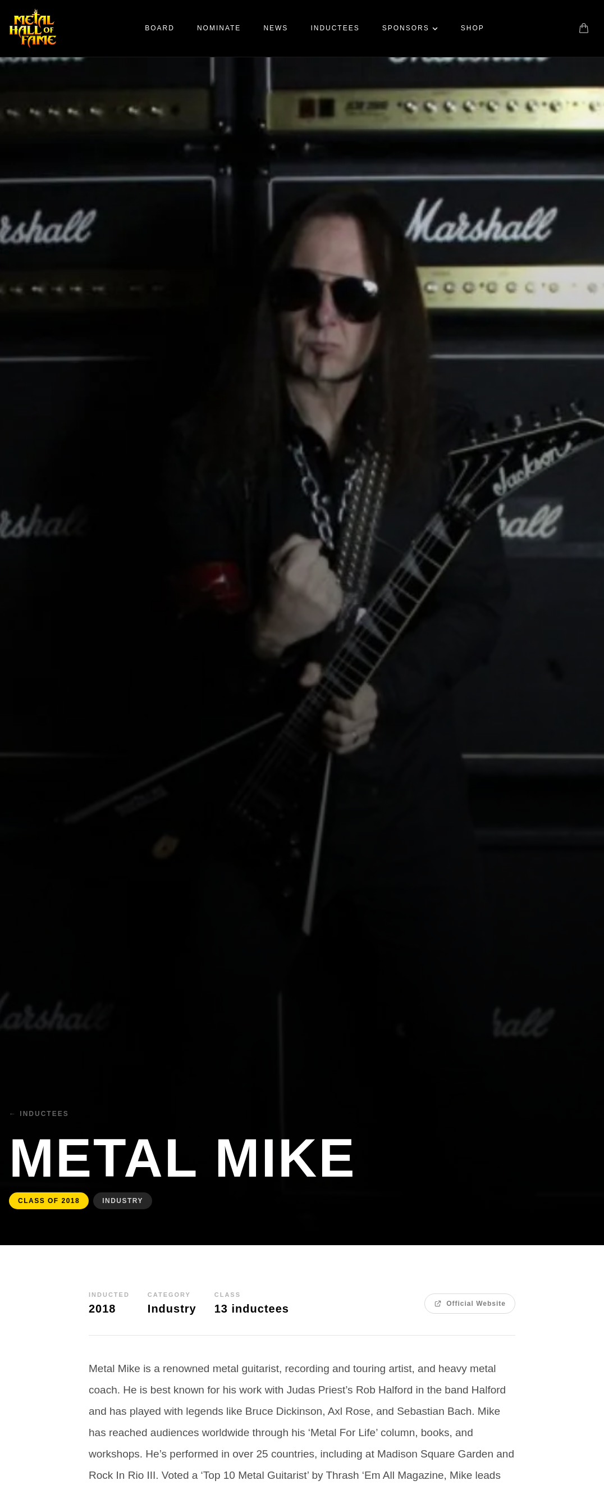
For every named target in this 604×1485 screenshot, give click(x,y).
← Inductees (39, 1114)
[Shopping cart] (584, 28)
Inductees (334, 28)
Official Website (470, 1304)
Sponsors (410, 28)
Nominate (219, 28)
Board (160, 28)
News (275, 28)
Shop (472, 28)
